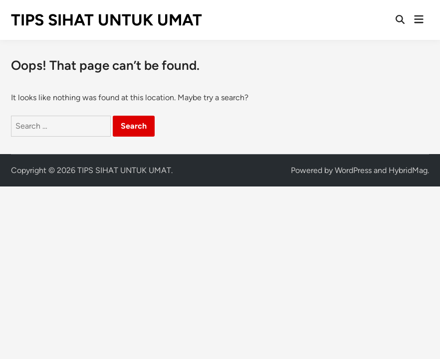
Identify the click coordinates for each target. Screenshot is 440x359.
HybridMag (408, 170)
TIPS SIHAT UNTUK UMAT (106, 19)
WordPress (353, 170)
